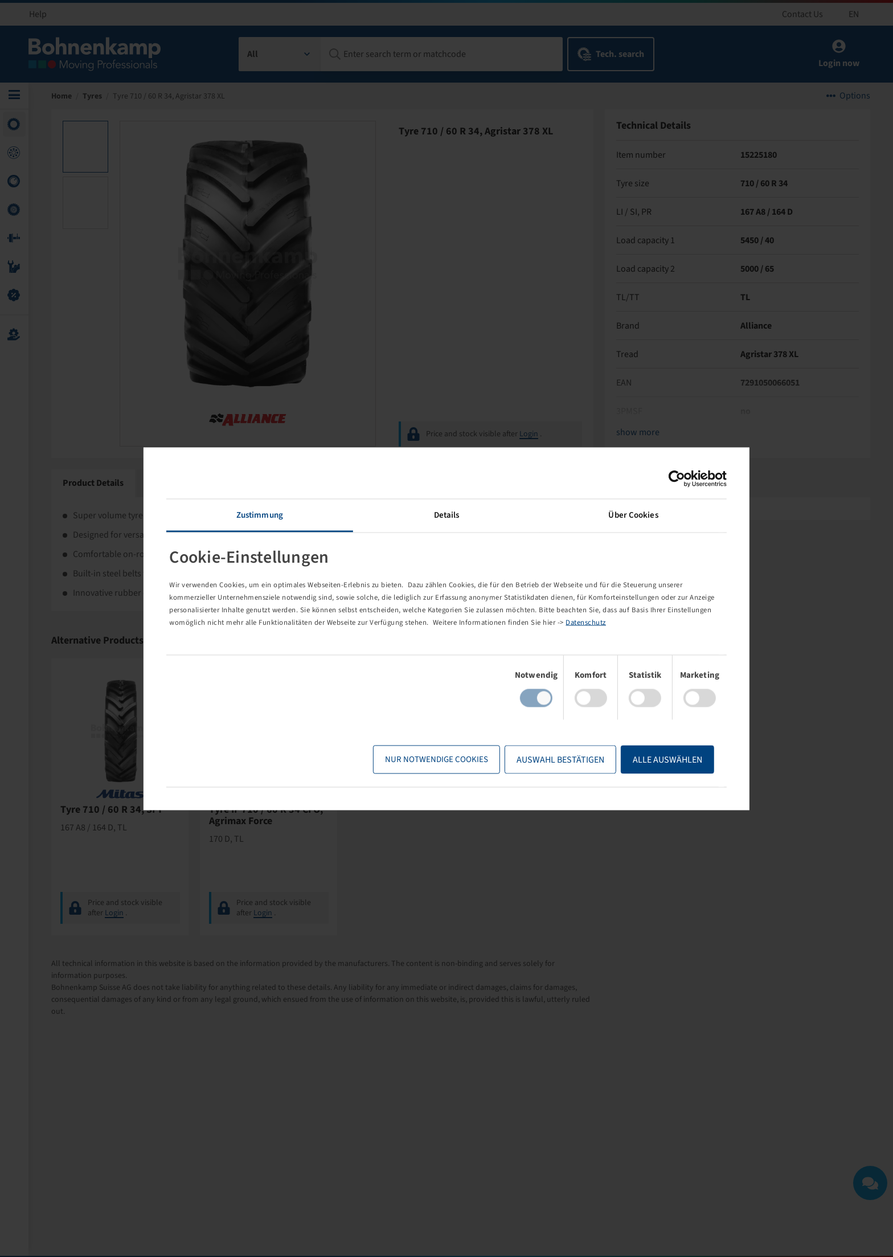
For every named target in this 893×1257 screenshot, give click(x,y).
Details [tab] (447, 515)
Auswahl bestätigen (551, 760)
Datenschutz (642, 622)
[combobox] (280, 54)
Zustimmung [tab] (266, 515)
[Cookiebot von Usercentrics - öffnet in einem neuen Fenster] (667, 478)
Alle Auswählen (658, 760)
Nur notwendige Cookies (426, 759)
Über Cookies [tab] (627, 515)
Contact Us (802, 14)
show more (637, 433)
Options (854, 97)
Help (38, 14)
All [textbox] (252, 54)
